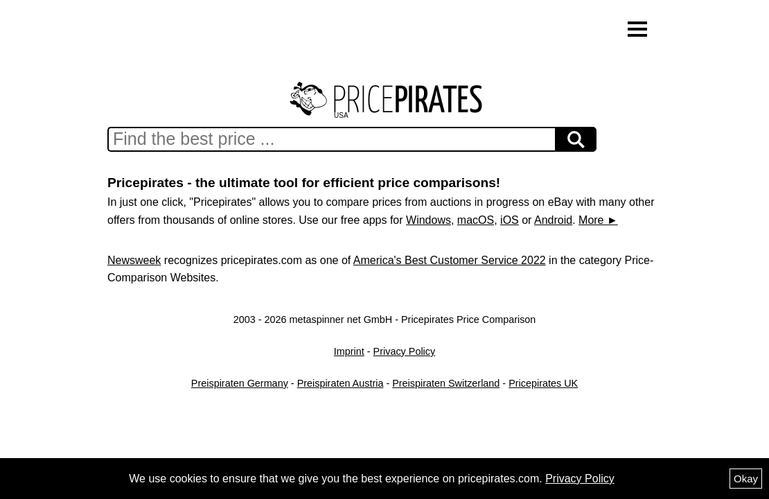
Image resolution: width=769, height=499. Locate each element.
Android (553, 220)
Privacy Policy (404, 351)
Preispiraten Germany (239, 383)
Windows (428, 220)
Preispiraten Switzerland (446, 383)
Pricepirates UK (543, 383)
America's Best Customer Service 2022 (449, 260)
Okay (746, 478)
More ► (598, 220)
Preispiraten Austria (340, 383)
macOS (475, 220)
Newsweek (134, 260)
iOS (509, 220)
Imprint (349, 351)
